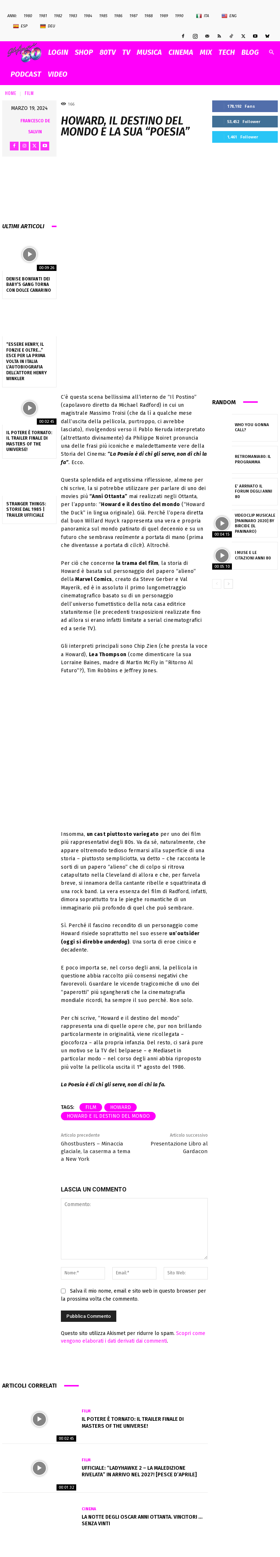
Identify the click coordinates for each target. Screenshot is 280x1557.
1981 (43, 16)
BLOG (250, 52)
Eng (229, 16)
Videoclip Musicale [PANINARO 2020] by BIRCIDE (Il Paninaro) (255, 523)
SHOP (84, 52)
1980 (28, 16)
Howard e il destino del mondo (108, 1116)
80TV (108, 52)
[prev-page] (216, 584)
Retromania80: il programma (252, 459)
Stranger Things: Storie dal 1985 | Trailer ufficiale (26, 509)
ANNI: (12, 16)
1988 (148, 16)
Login (58, 52)
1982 (58, 16)
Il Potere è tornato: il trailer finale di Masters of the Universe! (29, 441)
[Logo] (26, 52)
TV (126, 52)
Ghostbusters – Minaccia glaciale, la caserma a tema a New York (96, 1151)
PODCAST (26, 74)
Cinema (89, 1509)
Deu (47, 26)
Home (10, 93)
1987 (133, 16)
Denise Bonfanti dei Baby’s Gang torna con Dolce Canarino (28, 284)
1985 (103, 16)
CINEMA (180, 52)
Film (29, 93)
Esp (20, 26)
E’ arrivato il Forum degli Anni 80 (255, 491)
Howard (120, 1107)
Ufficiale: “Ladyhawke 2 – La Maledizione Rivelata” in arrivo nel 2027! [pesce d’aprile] (139, 1471)
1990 (179, 16)
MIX (206, 52)
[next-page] (228, 584)
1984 (88, 16)
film (90, 1107)
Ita (202, 16)
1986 (118, 16)
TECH (226, 52)
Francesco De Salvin (35, 126)
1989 (164, 16)
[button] (271, 52)
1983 (73, 16)
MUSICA (149, 52)
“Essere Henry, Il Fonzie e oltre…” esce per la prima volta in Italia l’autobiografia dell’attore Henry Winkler (26, 361)
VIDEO (57, 74)
